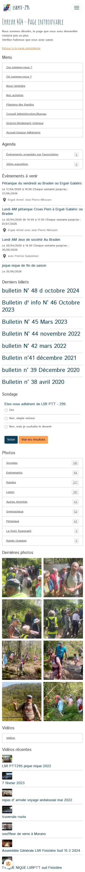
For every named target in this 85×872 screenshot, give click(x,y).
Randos (42, 482)
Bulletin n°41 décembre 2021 (39, 358)
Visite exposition (42, 164)
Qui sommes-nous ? (19, 67)
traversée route (14, 817)
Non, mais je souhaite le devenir (30, 427)
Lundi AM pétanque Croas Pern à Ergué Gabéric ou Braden (42, 211)
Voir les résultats (33, 439)
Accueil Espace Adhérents (23, 133)
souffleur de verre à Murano (24, 834)
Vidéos (10, 738)
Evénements (42, 473)
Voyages (42, 463)
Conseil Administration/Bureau (26, 114)
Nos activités (14, 95)
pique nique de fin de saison (24, 265)
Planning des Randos (20, 105)
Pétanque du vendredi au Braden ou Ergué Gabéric (42, 183)
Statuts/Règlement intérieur (25, 123)
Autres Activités (42, 502)
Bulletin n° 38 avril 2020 (33, 382)
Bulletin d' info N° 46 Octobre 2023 (41, 306)
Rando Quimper (42, 541)
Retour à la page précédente (21, 48)
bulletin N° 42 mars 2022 (34, 346)
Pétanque (42, 521)
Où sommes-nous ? (19, 77)
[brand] (16, 7)
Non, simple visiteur (22, 418)
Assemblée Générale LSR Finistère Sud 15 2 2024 (41, 850)
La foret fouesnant (42, 531)
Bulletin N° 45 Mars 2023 (34, 322)
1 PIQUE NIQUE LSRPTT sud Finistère (32, 867)
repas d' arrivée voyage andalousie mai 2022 (37, 800)
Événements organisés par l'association (42, 154)
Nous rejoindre (15, 86)
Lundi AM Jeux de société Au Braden (31, 239)
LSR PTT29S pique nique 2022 (26, 766)
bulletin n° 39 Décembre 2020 (41, 370)
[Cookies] (8, 863)
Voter (11, 439)
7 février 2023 (13, 783)
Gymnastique (42, 511)
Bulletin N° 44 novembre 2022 (41, 334)
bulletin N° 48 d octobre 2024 (40, 291)
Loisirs (42, 492)
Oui (11, 410)
